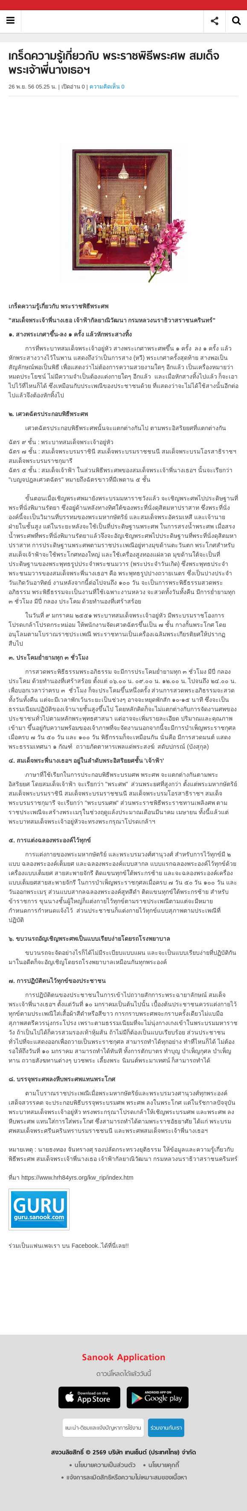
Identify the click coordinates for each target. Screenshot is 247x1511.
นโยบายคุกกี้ (163, 1466)
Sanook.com (25, 5)
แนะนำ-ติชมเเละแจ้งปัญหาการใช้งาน (103, 1428)
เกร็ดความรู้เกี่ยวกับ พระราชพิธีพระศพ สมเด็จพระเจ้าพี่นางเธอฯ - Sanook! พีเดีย (115, 21)
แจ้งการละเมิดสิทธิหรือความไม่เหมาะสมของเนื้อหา (127, 1478)
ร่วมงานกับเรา (166, 1428)
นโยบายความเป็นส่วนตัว (105, 1466)
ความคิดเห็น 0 (107, 86)
